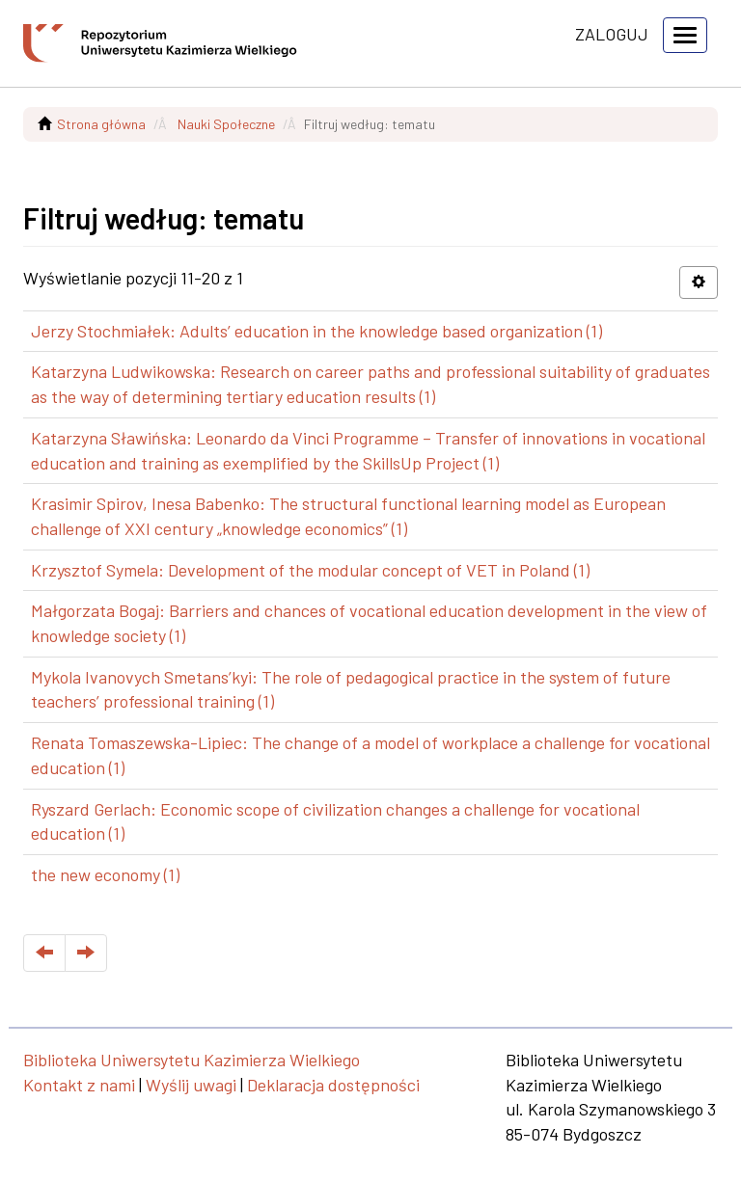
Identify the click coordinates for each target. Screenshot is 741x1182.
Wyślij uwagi (191, 1084)
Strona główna (101, 124)
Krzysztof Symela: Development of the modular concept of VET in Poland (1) (310, 569)
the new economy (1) (105, 874)
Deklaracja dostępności (333, 1084)
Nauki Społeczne (226, 124)
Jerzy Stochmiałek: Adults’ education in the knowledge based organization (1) (316, 330)
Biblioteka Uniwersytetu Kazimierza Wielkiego (191, 1059)
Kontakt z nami (79, 1084)
